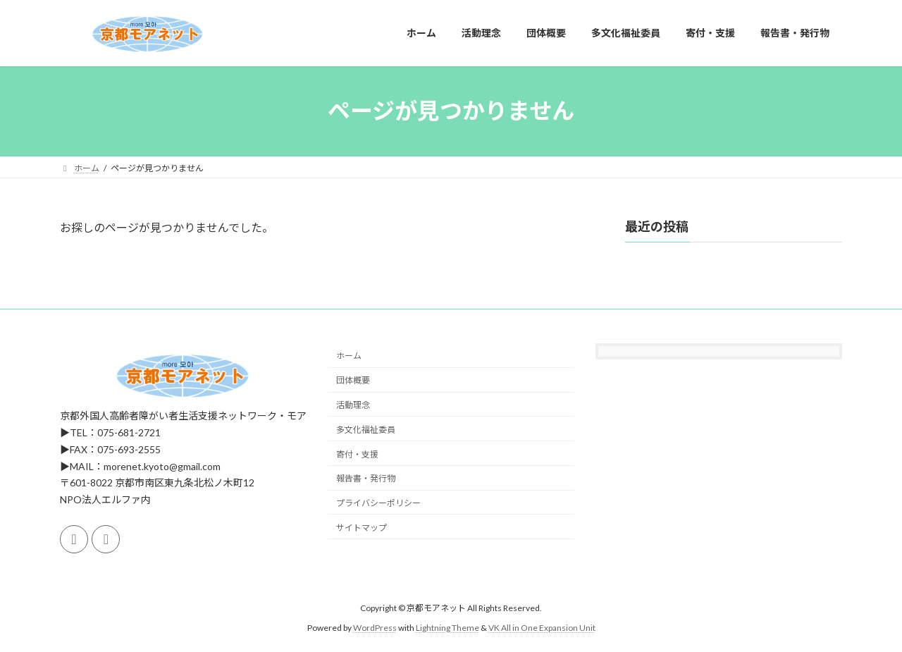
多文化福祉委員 (365, 429)
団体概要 (353, 380)
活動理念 (353, 405)
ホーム (349, 355)
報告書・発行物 (365, 478)
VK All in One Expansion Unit (541, 627)
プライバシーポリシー (378, 503)
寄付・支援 (357, 453)
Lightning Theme (447, 627)
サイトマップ (361, 527)
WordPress (375, 627)
